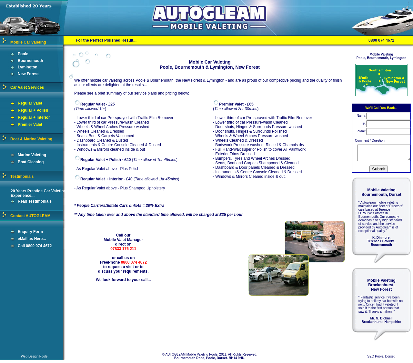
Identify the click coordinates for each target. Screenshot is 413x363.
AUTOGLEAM (175, 357)
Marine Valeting (23, 155)
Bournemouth (21, 60)
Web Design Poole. (34, 359)
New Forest (19, 74)
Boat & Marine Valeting (31, 139)
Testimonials (22, 176)
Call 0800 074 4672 (26, 246)
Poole (14, 54)
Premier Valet (21, 124)
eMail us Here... (23, 239)
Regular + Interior (25, 117)
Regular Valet (21, 103)
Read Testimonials (26, 201)
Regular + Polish (24, 110)
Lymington (18, 67)
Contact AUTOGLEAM (30, 216)
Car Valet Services (27, 87)
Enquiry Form (21, 231)
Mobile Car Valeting (28, 42)
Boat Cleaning (22, 162)
